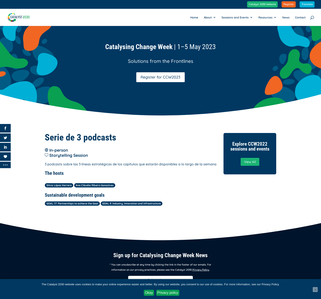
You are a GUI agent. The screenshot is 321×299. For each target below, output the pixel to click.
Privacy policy (167, 292)
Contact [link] (300, 17)
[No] (315, 289)
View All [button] (250, 162)
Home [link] (194, 17)
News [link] (286, 17)
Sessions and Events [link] (235, 17)
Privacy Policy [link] (200, 269)
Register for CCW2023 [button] (160, 77)
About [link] (208, 17)
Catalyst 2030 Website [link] (262, 4)
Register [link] (289, 4)
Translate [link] (307, 4)
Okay (149, 292)
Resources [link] (265, 17)
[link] (21, 17)
